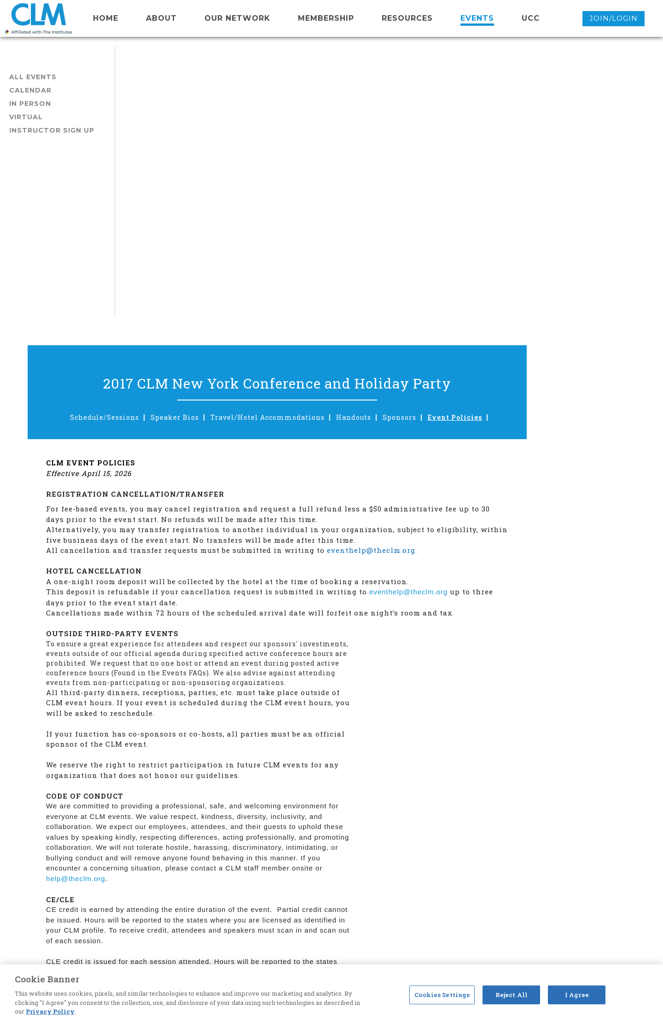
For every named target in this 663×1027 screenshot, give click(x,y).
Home (105, 18)
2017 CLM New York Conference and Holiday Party (389, 112)
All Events (33, 77)
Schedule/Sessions (216, 146)
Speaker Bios (286, 146)
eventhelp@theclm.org (523, 320)
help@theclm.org (191, 607)
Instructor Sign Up (51, 130)
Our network (237, 18)
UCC (531, 18)
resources (407, 18)
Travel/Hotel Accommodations (379, 146)
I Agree (577, 994)
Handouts (465, 146)
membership (326, 18)
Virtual (26, 117)
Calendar (30, 90)
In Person (30, 103)
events (477, 18)
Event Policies (567, 146)
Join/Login (613, 18)
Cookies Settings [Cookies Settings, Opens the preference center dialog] (442, 994)
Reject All (511, 994)
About (161, 18)
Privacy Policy (50, 1011)
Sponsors (511, 146)
